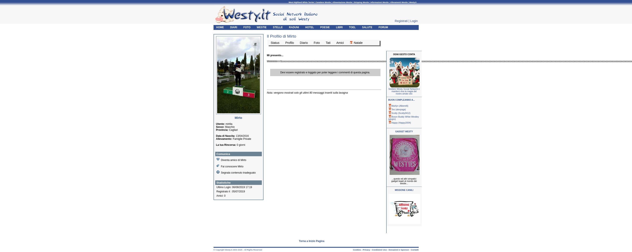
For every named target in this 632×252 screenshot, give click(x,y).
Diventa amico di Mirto (231, 160)
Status (275, 42)
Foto (317, 42)
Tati (328, 42)
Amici (340, 42)
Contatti (414, 250)
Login (414, 21)
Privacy (366, 250)
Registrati (401, 21)
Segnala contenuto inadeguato (236, 172)
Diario (304, 42)
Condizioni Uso (379, 250)
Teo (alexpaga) (397, 109)
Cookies (357, 250)
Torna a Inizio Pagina (311, 241)
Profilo (289, 42)
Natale (356, 42)
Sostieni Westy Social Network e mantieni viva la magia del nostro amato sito (404, 91)
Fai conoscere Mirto (229, 166)
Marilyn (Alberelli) (398, 106)
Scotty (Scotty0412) (399, 113)
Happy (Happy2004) (399, 123)
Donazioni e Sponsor (399, 250)
